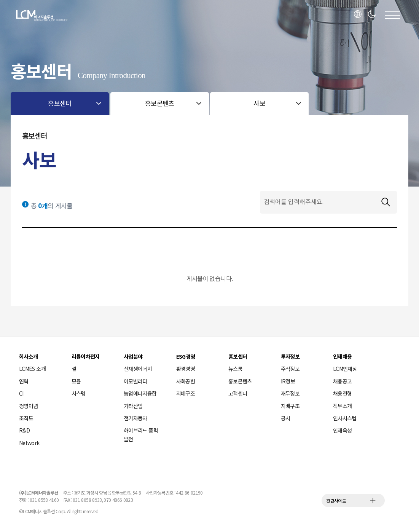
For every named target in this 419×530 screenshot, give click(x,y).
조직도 (26, 418)
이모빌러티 (135, 381)
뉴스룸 (235, 368)
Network (29, 443)
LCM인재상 (345, 368)
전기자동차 (135, 418)
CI (21, 393)
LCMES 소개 (32, 368)
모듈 (76, 381)
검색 (385, 202)
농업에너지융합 (140, 393)
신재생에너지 (138, 368)
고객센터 (237, 393)
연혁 (24, 381)
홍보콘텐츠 (240, 381)
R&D (24, 430)
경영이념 (28, 406)
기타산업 (133, 406)
